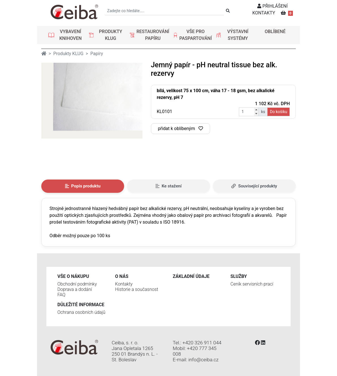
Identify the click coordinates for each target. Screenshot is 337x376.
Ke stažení (168, 186)
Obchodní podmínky (77, 284)
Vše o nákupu (73, 276)
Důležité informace (80, 304)
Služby (238, 276)
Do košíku (278, 111)
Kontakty (124, 284)
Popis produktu (83, 186)
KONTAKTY (263, 13)
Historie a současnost (136, 289)
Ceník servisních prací (251, 284)
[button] (66, 35)
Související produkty (254, 186)
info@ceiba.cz (203, 359)
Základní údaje (191, 276)
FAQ (61, 294)
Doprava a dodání (74, 289)
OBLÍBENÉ (275, 31)
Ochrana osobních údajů (81, 312)
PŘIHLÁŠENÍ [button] (272, 6)
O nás (121, 276)
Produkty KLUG (68, 53)
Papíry (96, 53)
